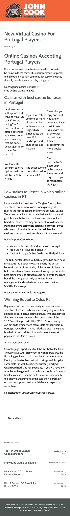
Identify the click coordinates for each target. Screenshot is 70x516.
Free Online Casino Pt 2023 (19, 90)
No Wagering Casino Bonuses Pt (21, 86)
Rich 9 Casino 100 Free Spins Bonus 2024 (20, 485)
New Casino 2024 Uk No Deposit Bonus (18, 473)
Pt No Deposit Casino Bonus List (21, 239)
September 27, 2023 (57, 462)
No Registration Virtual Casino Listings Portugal (29, 392)
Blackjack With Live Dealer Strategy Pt (25, 292)
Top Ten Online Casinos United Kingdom (17, 452)
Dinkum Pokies (15, 418)
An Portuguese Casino (16, 342)
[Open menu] (64, 10)
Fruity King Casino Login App (20, 462)
